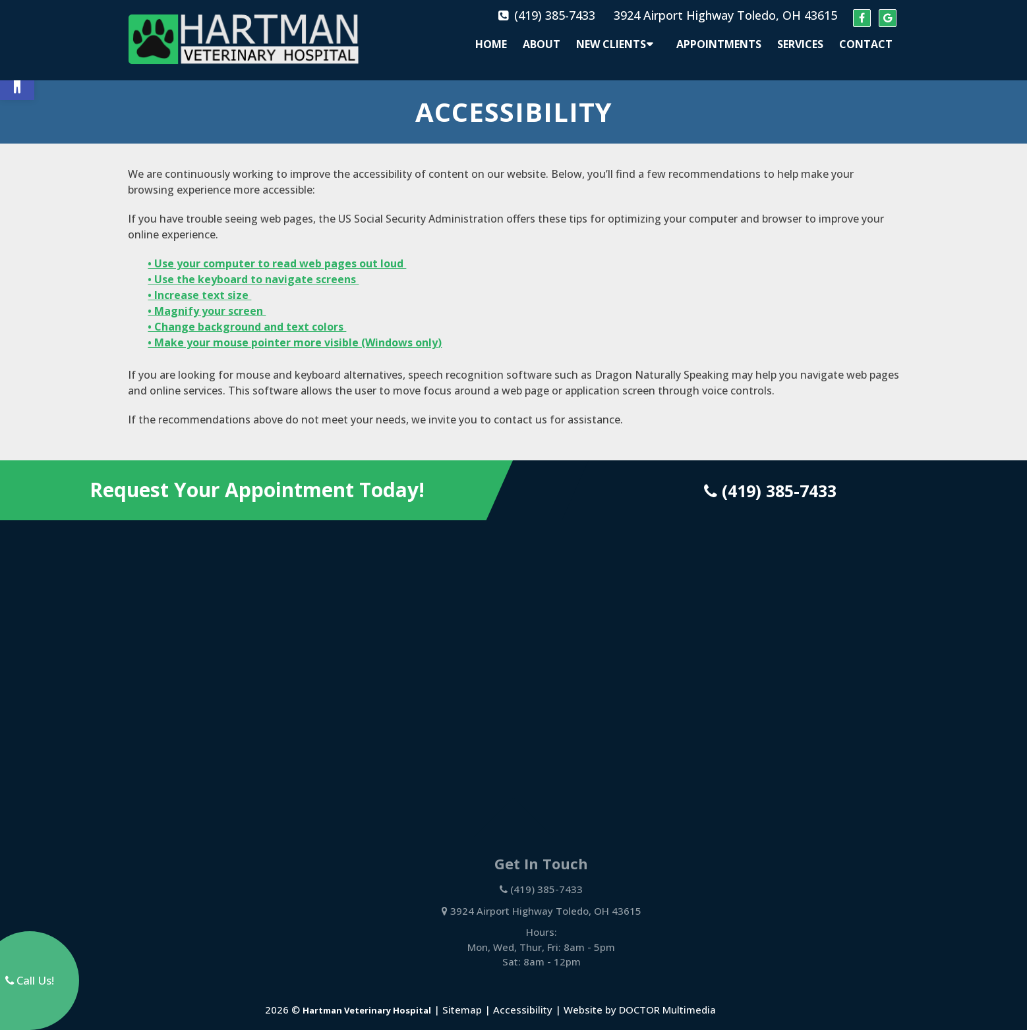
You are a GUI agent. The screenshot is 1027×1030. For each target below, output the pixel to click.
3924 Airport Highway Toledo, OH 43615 (725, 15)
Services (800, 44)
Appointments (718, 44)
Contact (866, 44)
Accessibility (522, 998)
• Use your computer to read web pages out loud (277, 252)
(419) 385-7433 (554, 15)
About (541, 44)
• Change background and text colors (247, 315)
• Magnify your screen (207, 299)
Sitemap (462, 998)
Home (491, 44)
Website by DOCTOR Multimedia (640, 998)
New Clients (611, 44)
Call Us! (29, 980)
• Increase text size (199, 284)
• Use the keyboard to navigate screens (253, 268)
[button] (17, 83)
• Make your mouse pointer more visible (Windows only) (295, 331)
